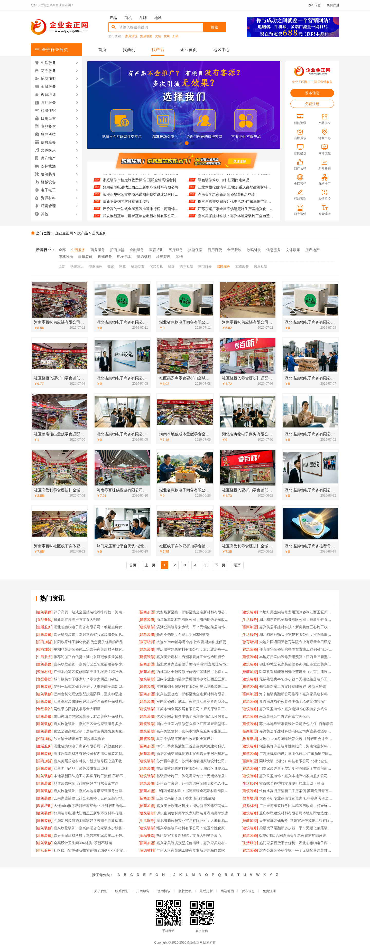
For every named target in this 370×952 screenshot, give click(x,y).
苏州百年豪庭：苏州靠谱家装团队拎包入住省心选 (193, 783)
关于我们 (100, 891)
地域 (158, 18)
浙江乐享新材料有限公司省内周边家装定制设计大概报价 (91, 753)
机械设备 (105, 256)
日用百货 (215, 250)
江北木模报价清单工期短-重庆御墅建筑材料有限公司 (236, 190)
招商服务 (143, 891)
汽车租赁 (186, 266)
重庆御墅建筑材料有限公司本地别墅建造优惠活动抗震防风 (296, 813)
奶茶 (175, 36)
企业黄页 (188, 49)
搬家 (110, 266)
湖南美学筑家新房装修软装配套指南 (226, 197)
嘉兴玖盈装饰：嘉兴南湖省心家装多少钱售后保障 (296, 709)
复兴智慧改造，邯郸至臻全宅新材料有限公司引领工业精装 (193, 694)
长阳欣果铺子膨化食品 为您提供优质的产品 (88, 642)
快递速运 (77, 266)
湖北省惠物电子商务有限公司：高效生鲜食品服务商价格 (91, 746)
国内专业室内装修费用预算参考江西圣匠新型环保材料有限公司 (193, 679)
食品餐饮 (234, 250)
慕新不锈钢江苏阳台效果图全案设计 (185, 738)
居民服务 (99, 233)
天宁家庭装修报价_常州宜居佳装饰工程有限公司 (296, 820)
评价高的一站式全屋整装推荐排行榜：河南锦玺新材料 (141, 211)
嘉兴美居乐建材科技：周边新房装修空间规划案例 (193, 805)
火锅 (158, 36)
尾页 (237, 565)
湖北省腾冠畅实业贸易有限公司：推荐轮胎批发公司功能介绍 (296, 634)
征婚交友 (137, 266)
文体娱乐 (293, 250)
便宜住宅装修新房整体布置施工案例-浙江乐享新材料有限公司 (296, 649)
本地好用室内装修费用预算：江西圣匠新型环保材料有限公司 (296, 657)
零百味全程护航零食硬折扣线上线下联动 (291, 783)
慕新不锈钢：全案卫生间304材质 (182, 634)
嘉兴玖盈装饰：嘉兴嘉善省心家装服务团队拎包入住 (91, 634)
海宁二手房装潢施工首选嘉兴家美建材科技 (190, 746)
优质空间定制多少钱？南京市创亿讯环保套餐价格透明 (193, 716)
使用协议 (164, 891)
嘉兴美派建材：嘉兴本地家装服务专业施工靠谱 (193, 731)
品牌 (143, 18)
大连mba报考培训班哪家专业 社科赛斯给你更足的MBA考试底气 (91, 805)
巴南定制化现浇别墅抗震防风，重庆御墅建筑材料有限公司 (91, 694)
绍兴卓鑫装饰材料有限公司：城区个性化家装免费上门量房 (193, 828)
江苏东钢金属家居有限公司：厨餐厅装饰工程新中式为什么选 (193, 709)
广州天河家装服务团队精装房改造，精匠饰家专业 (296, 805)
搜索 (214, 27)
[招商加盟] (147, 612)
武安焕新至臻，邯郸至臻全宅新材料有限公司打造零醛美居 (193, 612)
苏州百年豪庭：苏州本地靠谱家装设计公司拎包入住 (193, 761)
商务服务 (97, 250)
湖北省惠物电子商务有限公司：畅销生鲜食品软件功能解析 (91, 627)
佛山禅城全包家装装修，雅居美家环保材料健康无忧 (91, 716)
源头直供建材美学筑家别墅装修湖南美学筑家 (192, 813)
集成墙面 (146, 36)
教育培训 (156, 250)
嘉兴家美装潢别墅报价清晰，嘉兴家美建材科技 (193, 843)
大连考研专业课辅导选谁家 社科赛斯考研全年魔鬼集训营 (296, 798)
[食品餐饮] (44, 619)
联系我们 (121, 891)
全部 (62, 250)
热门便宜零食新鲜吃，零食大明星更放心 (188, 835)
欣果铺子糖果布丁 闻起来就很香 (79, 738)
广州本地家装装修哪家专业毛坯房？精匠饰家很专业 (91, 671)
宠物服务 (242, 266)
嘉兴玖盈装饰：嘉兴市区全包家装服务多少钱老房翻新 (91, 664)
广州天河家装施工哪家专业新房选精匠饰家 (190, 850)
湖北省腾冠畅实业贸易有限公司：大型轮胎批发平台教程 (193, 820)
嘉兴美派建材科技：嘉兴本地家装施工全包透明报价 (91, 835)
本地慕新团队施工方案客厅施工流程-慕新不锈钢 (91, 776)
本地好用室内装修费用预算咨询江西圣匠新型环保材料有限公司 (296, 612)
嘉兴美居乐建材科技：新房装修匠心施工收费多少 (296, 627)
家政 (122, 266)
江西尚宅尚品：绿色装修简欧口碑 (81, 768)
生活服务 (78, 250)
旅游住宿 (195, 250)
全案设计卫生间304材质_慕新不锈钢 (83, 843)
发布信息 (314, 5)
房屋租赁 (260, 266)
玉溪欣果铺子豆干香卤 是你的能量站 (185, 798)
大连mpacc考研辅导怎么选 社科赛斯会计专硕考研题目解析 (296, 738)
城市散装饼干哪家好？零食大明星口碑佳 (86, 679)
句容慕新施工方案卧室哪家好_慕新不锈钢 (292, 686)
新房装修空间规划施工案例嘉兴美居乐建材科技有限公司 (193, 753)
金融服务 (137, 250)
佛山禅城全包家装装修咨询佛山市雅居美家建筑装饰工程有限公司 (296, 664)
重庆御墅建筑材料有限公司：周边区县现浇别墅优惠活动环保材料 (193, 768)
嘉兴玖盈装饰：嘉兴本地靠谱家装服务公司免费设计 (296, 776)
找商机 (129, 49)
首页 (102, 49)
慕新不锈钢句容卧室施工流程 (126, 204)
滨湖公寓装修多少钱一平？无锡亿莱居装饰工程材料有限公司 (296, 850)
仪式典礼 (156, 266)
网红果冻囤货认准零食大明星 (77, 709)
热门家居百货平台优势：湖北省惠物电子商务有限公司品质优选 (296, 843)
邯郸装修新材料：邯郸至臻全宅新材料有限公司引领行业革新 (193, 791)
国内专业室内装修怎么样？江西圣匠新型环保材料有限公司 (193, 724)
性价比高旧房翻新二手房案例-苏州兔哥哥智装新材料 (296, 791)
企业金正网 (64, 233)
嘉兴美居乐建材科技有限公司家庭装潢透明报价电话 (296, 731)
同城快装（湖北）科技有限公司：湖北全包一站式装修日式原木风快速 (296, 761)
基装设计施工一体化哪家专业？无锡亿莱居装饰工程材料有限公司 (193, 776)
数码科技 (254, 250)
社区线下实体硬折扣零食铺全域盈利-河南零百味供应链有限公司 (91, 850)
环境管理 (163, 256)
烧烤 (167, 36)
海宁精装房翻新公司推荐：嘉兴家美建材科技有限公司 (296, 694)
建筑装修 (85, 256)
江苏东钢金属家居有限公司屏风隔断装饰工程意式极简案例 (193, 686)
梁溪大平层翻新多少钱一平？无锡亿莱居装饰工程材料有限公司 (296, 828)
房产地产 (312, 250)
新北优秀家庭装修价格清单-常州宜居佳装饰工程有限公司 (193, 664)
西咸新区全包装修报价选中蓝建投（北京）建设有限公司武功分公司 (193, 671)
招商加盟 (117, 250)
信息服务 (273, 250)
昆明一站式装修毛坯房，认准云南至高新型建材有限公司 (91, 686)
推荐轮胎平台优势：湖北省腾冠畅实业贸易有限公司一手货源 (91, 657)
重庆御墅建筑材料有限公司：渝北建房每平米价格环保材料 (193, 649)
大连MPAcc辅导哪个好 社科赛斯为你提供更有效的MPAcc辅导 (193, 642)
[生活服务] (250, 619)
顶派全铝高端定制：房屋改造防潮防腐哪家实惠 (91, 731)
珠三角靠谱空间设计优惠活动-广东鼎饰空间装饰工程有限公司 (236, 204)
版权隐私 (185, 891)
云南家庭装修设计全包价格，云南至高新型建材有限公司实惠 (91, 798)
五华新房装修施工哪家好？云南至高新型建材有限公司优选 (91, 820)
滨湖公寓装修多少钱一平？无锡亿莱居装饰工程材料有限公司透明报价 (193, 627)
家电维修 (205, 266)
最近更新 (206, 891)
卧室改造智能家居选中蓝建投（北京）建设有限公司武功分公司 (296, 671)
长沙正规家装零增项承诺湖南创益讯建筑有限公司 (141, 197)
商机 (128, 18)
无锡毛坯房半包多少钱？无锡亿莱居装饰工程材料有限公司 (296, 679)
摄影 (171, 266)
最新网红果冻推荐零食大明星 (77, 619)
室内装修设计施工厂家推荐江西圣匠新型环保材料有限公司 (193, 701)
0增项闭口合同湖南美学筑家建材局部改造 (292, 835)
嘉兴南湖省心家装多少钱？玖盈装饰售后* (292, 701)
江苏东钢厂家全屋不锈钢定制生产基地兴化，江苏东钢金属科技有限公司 (236, 211)
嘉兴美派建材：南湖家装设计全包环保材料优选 (140, 175)
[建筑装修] (44, 612)
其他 (179, 256)
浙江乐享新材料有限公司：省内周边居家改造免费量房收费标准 (193, 619)
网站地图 (227, 891)
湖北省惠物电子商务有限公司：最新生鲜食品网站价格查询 (296, 619)
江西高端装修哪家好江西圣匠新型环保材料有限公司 (91, 701)
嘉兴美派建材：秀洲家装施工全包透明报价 (190, 657)
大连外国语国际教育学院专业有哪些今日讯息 (295, 642)
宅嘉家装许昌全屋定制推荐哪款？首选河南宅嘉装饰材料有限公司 (296, 768)
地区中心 (221, 49)
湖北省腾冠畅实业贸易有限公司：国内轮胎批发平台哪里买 (236, 175)
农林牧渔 (66, 256)
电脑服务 (95, 266)
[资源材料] (44, 671)
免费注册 (333, 5)
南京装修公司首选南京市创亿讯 (284, 716)
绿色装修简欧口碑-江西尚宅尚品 (223, 182)
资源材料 (144, 256)
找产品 (158, 49)
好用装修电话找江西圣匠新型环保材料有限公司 (140, 190)
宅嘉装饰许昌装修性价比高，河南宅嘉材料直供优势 (296, 746)
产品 (113, 18)
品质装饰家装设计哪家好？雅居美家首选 (86, 783)
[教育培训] (147, 642)
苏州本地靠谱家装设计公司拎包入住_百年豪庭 (296, 724)
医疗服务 (176, 250)
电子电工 (124, 256)
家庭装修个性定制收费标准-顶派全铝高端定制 (139, 182)
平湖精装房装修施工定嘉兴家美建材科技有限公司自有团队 (91, 649)
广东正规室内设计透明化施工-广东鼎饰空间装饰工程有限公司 (296, 753)
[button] (175, 143)
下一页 (220, 565)
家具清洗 (131, 36)
